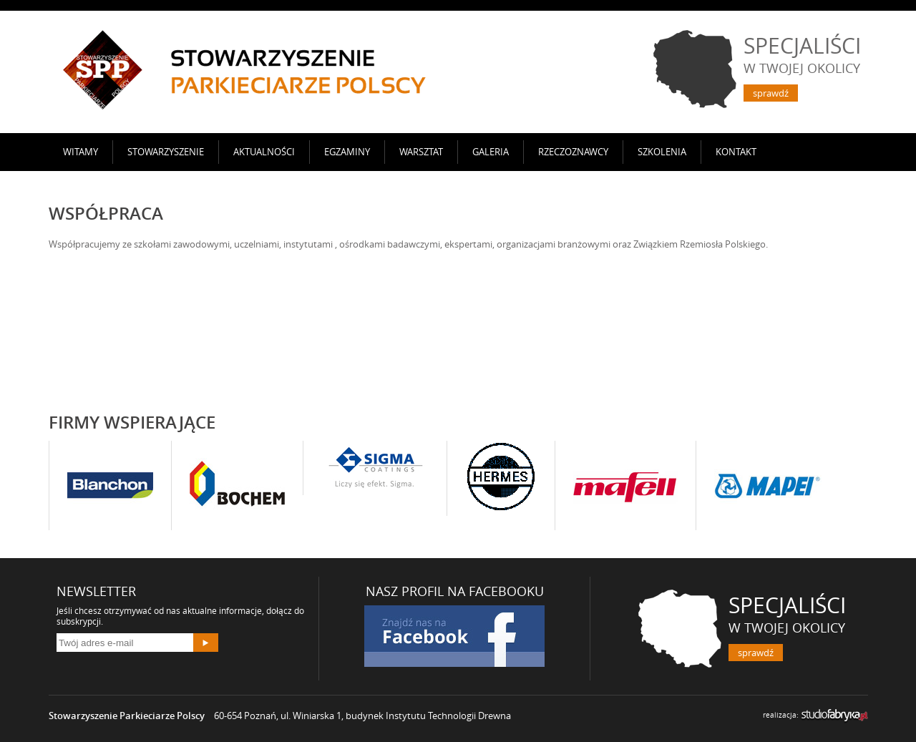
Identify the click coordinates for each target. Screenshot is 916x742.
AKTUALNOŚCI (264, 151)
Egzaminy (347, 151)
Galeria (490, 151)
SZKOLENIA (662, 151)
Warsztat (421, 151)
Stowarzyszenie (165, 151)
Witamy (80, 151)
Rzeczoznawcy (573, 151)
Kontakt (736, 151)
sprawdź (771, 93)
